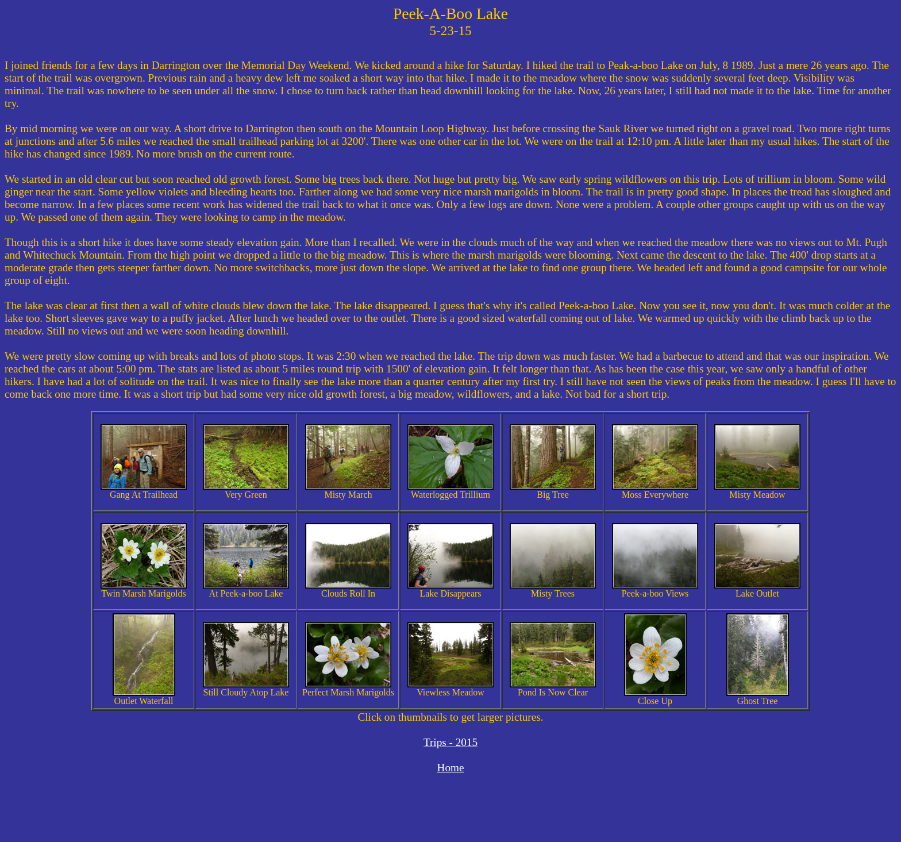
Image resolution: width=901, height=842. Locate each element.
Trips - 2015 (450, 742)
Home (450, 768)
